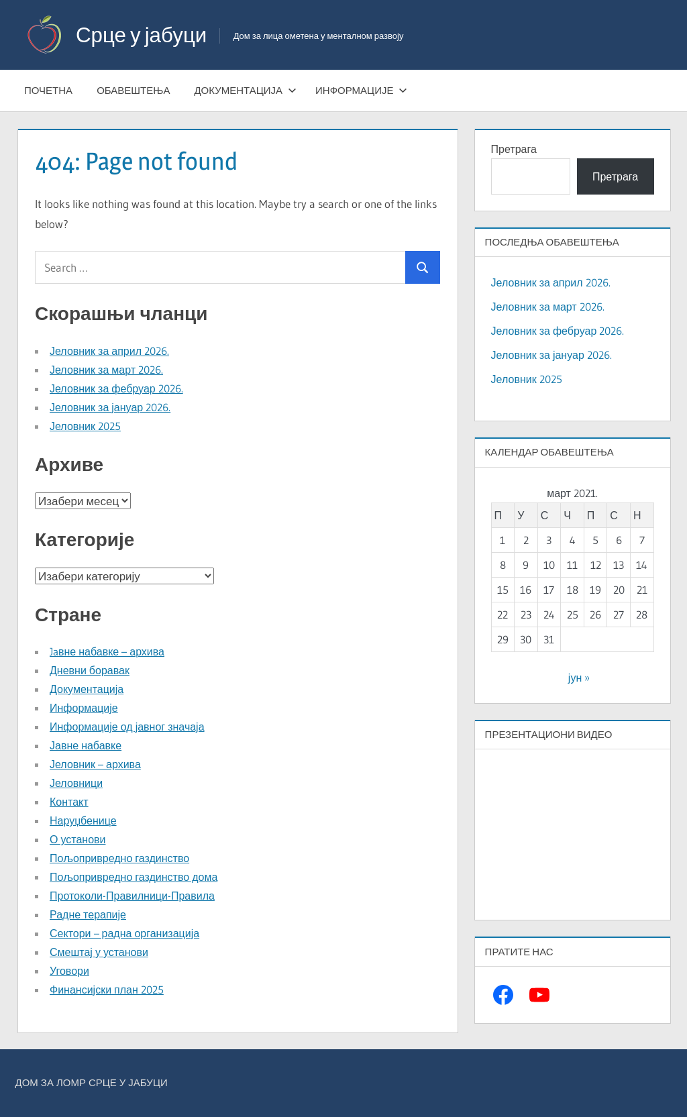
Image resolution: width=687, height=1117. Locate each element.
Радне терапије (88, 914)
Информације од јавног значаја (127, 726)
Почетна (48, 90)
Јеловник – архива (95, 764)
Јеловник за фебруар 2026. (116, 388)
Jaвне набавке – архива (107, 651)
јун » (579, 677)
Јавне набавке (85, 745)
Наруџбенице (83, 820)
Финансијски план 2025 (107, 989)
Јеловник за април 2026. (109, 351)
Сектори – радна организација (124, 933)
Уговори (69, 970)
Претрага (514, 149)
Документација (245, 90)
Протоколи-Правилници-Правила (132, 895)
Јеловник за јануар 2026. (110, 407)
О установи (77, 839)
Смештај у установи (99, 952)
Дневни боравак (89, 670)
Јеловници (76, 783)
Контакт (69, 801)
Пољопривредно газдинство (119, 858)
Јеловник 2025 (85, 426)
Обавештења (133, 90)
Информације (361, 90)
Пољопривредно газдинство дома (133, 877)
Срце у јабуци (143, 34)
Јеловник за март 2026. (106, 369)
